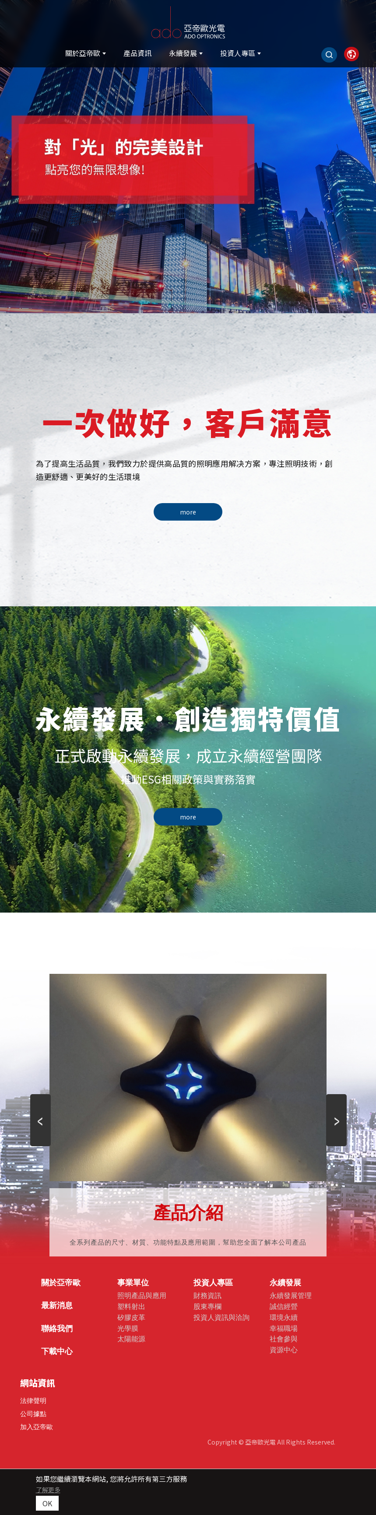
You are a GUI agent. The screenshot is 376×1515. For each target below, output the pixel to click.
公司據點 (33, 1413)
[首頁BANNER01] (188, 156)
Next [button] (336, 1092)
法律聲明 (33, 1400)
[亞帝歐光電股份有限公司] (188, 20)
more (188, 511)
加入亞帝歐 (36, 1427)
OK (47, 1503)
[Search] (329, 55)
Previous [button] (40, 1092)
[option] (188, 156)
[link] (351, 54)
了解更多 (48, 1489)
